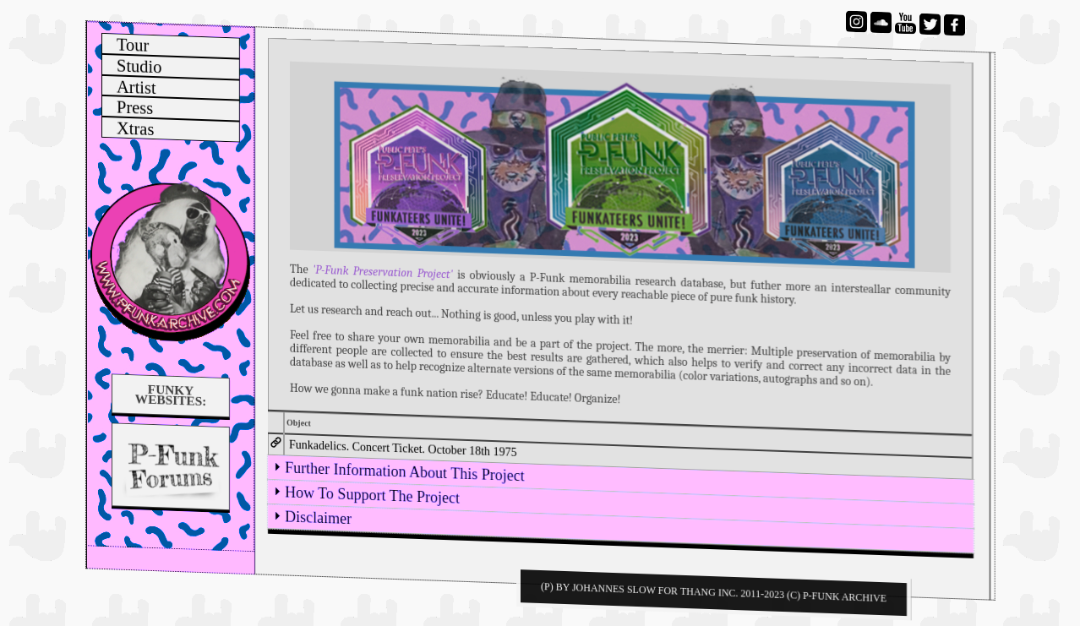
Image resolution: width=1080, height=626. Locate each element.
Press (135, 108)
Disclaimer (318, 517)
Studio (139, 66)
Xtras (135, 129)
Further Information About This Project (405, 471)
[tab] (629, 456)
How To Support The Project (372, 494)
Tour (133, 45)
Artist (136, 88)
